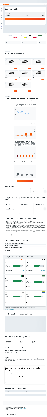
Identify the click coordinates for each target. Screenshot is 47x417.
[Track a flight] (1, 17)
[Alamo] (43, 292)
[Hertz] (43, 260)
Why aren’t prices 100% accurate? (26, 414)
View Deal (15, 79)
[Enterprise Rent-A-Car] (22, 276)
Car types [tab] (11, 373)
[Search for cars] (1, 11)
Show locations (22, 270)
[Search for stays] (1, 9)
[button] (2, 4)
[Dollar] (22, 292)
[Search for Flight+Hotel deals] (1, 13)
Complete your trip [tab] (17, 373)
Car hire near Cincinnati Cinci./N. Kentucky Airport (11, 379)
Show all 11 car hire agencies (9, 309)
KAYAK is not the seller (26, 411)
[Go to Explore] (1, 15)
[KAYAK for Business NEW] (1, 21)
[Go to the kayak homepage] (6, 4)
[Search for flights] (1, 7)
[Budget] (22, 260)
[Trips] (1, 24)
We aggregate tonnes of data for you (26, 412)
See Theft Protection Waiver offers (10, 355)
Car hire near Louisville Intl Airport (24, 378)
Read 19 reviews (9, 262)
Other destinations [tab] (24, 373)
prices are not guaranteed (23, 408)
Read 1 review (30, 278)
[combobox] (8, 10)
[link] (25, 181)
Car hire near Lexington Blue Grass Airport (38, 378)
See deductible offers (8, 361)
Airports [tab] (7, 373)
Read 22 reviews (30, 262)
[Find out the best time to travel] (1, 19)
